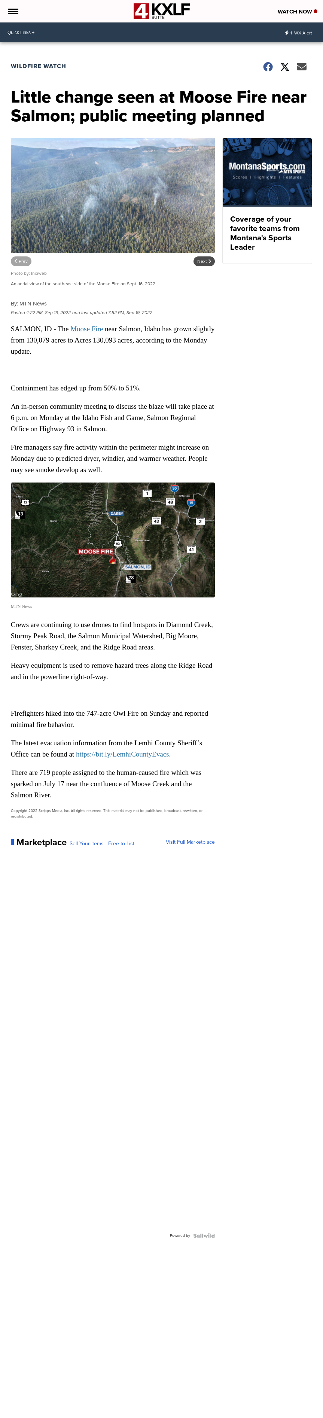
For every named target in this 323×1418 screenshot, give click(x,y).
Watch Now (297, 11)
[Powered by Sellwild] (204, 1235)
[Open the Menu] (12, 11)
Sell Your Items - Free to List (102, 843)
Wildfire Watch (38, 66)
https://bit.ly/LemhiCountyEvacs (122, 754)
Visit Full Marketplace (190, 842)
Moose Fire (86, 329)
